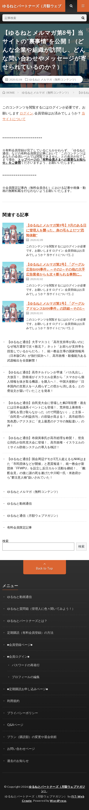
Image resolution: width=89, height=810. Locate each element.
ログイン (26, 113)
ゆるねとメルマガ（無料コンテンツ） (53, 79)
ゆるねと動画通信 (19, 503)
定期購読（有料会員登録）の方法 (30, 632)
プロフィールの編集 (26, 677)
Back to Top (44, 568)
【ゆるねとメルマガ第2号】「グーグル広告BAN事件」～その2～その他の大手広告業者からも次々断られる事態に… (55, 269)
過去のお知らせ (18, 761)
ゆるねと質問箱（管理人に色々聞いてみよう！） (41, 609)
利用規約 (13, 701)
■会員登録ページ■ (20, 645)
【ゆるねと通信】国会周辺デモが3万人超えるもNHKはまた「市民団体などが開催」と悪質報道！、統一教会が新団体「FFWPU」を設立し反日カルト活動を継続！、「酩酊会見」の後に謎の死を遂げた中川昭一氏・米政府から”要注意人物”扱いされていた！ (46, 468)
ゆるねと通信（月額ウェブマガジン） (33, 515)
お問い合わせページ (21, 749)
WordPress (58, 800)
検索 (5, 541)
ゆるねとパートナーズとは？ (27, 621)
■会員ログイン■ (18, 656)
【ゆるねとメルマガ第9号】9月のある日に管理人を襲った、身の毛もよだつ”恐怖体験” (56, 230)
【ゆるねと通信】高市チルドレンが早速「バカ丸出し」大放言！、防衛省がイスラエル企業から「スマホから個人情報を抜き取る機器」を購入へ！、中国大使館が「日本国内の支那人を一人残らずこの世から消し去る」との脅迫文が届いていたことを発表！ (45, 381)
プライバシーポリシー (22, 713)
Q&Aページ (15, 725)
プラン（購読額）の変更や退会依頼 (31, 737)
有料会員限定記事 (19, 527)
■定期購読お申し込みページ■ (27, 689)
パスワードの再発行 (26, 665)
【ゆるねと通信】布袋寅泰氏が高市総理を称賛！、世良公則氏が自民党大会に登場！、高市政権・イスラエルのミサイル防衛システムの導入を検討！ (45, 442)
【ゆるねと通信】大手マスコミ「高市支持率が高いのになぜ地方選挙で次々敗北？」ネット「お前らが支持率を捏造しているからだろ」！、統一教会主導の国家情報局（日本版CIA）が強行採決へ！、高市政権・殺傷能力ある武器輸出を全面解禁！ (46, 351)
